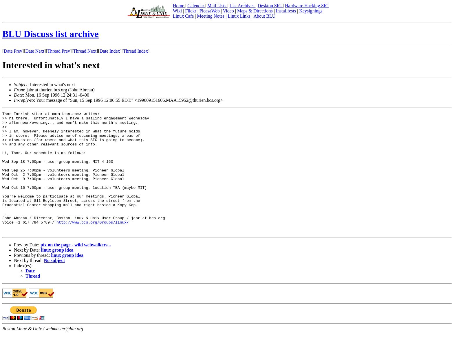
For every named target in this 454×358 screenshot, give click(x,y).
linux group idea (57, 274)
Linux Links (240, 16)
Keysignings (310, 10)
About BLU (264, 16)
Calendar (196, 5)
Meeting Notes (211, 16)
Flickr (191, 10)
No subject (54, 284)
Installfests (286, 10)
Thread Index (135, 51)
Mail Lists (217, 5)
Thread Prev (58, 51)
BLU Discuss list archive (50, 34)
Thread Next (84, 51)
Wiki (178, 10)
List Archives (243, 5)
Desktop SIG (270, 5)
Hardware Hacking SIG (307, 5)
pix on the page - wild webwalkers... (76, 269)
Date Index (110, 51)
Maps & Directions (255, 10)
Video (229, 10)
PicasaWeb (210, 10)
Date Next (34, 51)
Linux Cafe (184, 16)
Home (179, 5)
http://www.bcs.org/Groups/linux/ (92, 244)
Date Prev (13, 51)
